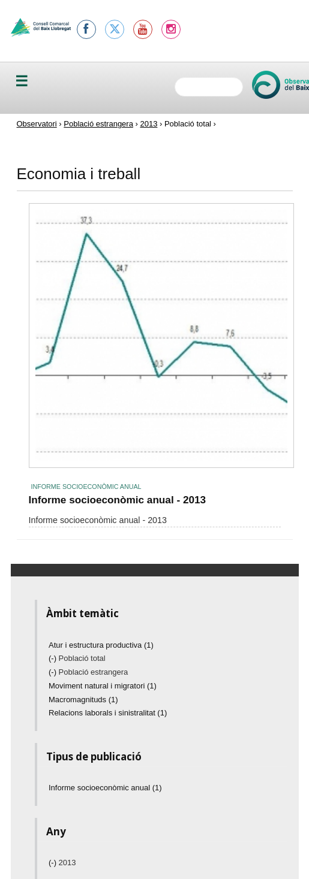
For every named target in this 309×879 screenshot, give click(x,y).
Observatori (37, 123)
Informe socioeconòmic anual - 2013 (117, 500)
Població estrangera (98, 123)
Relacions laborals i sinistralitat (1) (108, 712)
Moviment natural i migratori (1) (103, 685)
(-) (54, 658)
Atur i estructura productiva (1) (101, 645)
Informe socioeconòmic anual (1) (105, 787)
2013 (148, 123)
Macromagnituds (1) (83, 699)
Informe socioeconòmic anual (86, 486)
